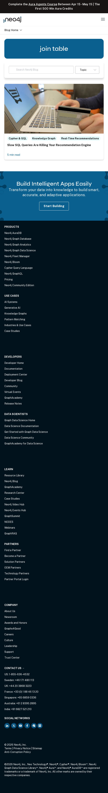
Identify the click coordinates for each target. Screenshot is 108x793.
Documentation (13, 368)
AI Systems (10, 302)
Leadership (10, 646)
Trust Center (12, 657)
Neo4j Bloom (12, 262)
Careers (9, 634)
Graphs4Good (12, 628)
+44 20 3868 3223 (20, 685)
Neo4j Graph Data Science (20, 250)
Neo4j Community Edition (19, 285)
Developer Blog (13, 380)
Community (10, 386)
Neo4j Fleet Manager (17, 256)
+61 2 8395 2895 (26, 703)
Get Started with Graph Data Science (26, 431)
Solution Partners (14, 561)
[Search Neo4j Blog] (41, 70)
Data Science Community (19, 437)
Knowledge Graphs (15, 313)
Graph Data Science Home (19, 420)
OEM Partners (12, 567)
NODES (8, 521)
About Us (9, 611)
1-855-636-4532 (19, 674)
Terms (8, 748)
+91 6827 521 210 (21, 709)
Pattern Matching (14, 319)
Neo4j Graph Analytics (17, 244)
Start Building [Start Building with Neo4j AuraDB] (54, 206)
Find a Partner (12, 550)
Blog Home (13, 30)
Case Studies (12, 331)
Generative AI (12, 307)
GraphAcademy (13, 397)
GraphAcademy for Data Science (23, 443)
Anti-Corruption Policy (17, 752)
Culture (8, 640)
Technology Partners (16, 573)
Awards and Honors (15, 622)
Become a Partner (15, 556)
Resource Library (14, 475)
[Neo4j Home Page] (12, 19)
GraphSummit (12, 516)
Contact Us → (14, 668)
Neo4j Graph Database (17, 238)
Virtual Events (12, 392)
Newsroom (10, 617)
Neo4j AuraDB (13, 233)
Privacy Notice (22, 748)
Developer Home (14, 362)
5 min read (13, 154)
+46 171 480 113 (24, 680)
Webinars (9, 527)
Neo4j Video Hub (14, 504)
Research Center (14, 492)
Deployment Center (15, 374)
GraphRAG (10, 533)
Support (9, 651)
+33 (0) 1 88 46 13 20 (26, 691)
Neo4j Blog (11, 481)
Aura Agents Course (42, 4)
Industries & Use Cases (17, 325)
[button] (87, 70)
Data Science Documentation (21, 426)
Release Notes (13, 403)
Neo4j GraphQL (13, 273)
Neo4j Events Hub (15, 510)
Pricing (8, 279)
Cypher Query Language (18, 267)
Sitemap (37, 748)
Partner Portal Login (16, 579)
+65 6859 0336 (26, 697)
